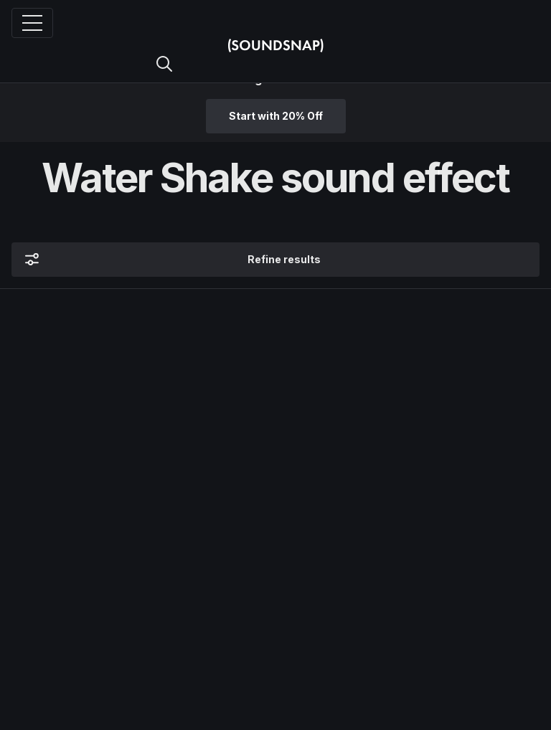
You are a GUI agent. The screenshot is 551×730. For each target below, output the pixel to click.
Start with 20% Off (276, 116)
